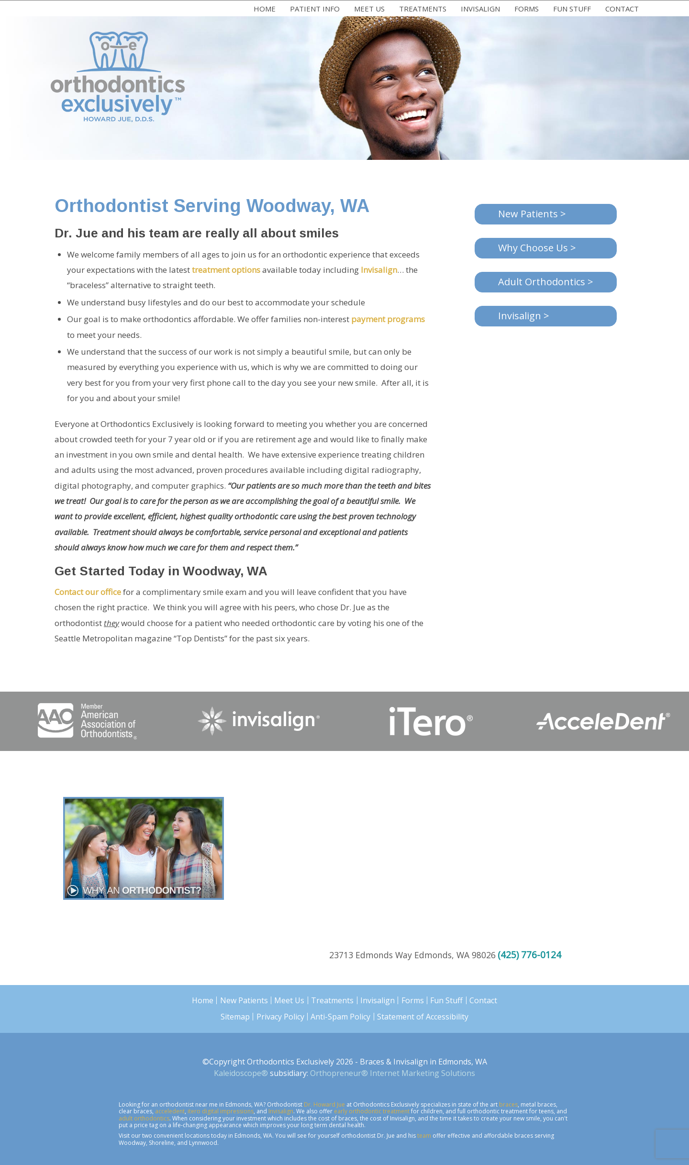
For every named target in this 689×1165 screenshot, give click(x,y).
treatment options (226, 269)
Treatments (422, 8)
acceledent (170, 1111)
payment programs (388, 319)
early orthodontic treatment (372, 1111)
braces (508, 1104)
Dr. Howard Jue (324, 1104)
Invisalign (480, 8)
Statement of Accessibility (422, 1016)
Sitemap (235, 1016)
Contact (622, 8)
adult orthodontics (144, 1118)
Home (265, 8)
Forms (526, 8)
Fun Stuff (572, 8)
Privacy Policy (280, 1016)
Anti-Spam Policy (340, 1016)
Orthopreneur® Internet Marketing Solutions (392, 1073)
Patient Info (315, 8)
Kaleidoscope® (241, 1073)
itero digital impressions (221, 1111)
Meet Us (369, 8)
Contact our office (88, 591)
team (424, 1135)
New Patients (244, 1000)
